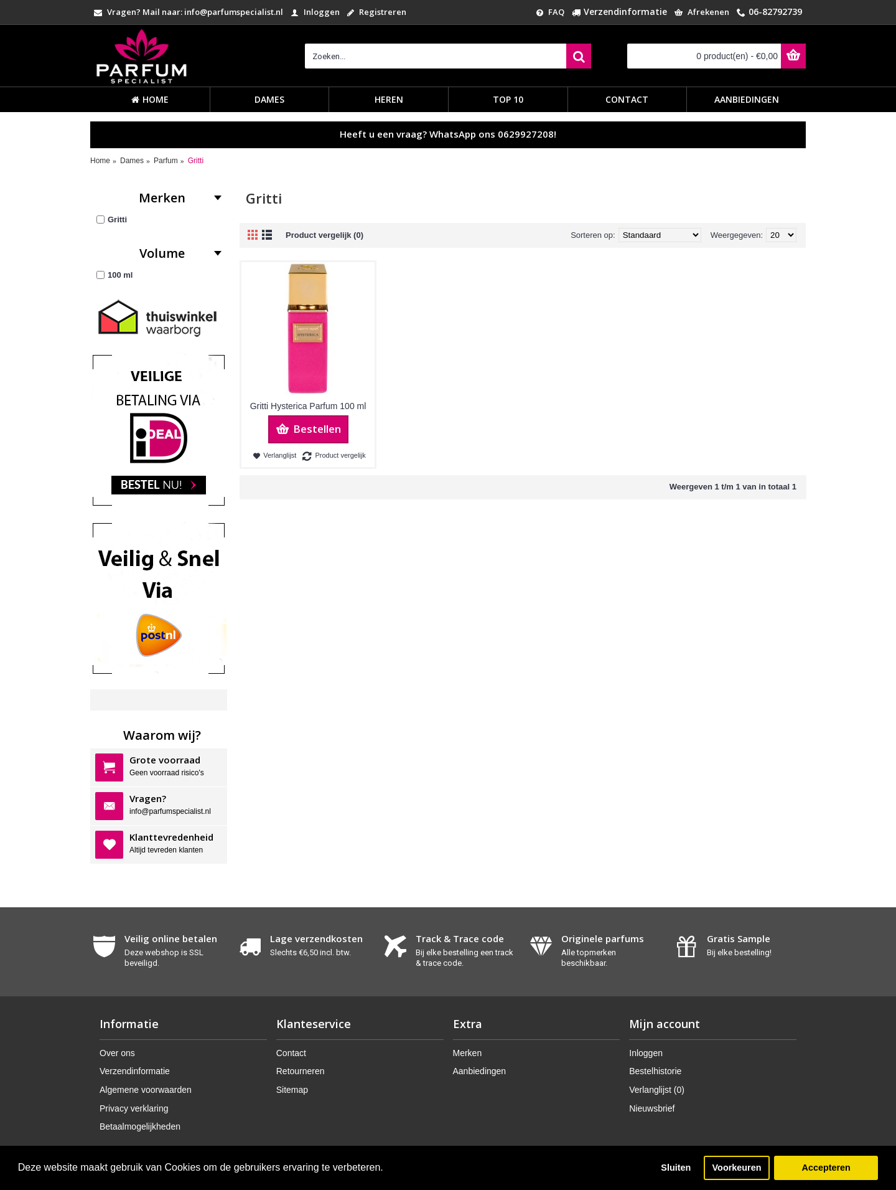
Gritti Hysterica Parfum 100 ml (308, 406)
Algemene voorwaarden (146, 1090)
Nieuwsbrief (651, 1108)
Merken (467, 1053)
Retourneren (300, 1071)
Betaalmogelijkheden (140, 1126)
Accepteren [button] (825, 1168)
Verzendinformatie (135, 1071)
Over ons (117, 1053)
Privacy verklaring (134, 1108)
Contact (291, 1053)
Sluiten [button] (676, 1168)
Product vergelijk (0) (324, 235)
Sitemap (292, 1090)
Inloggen (646, 1053)
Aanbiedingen (479, 1071)
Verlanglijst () (656, 1090)
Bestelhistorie (655, 1071)
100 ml (114, 275)
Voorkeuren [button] (737, 1168)
